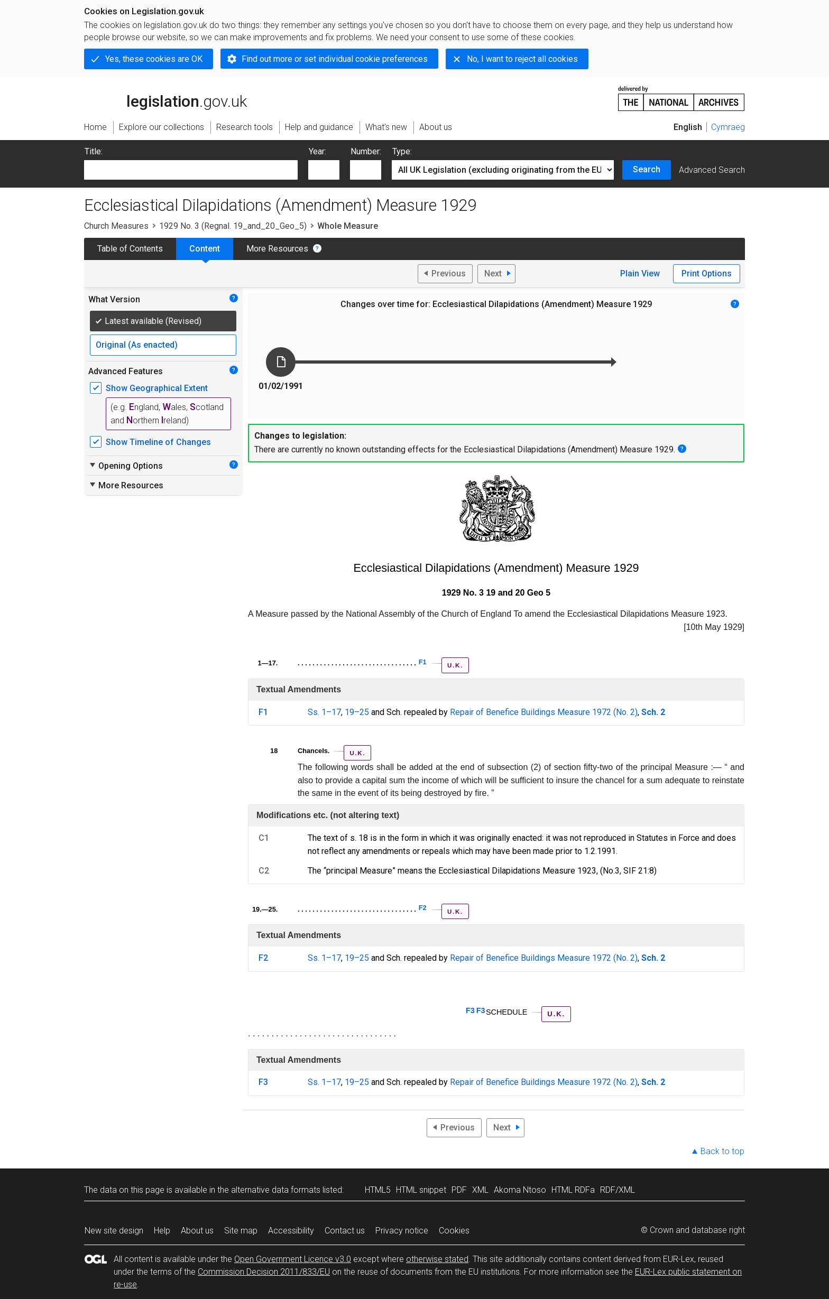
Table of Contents (130, 249)
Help (162, 1231)
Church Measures (116, 226)
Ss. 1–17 (324, 712)
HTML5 (378, 1190)
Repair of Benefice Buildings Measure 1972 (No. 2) (544, 712)
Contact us (345, 1231)
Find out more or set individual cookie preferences (335, 59)
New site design (114, 1231)
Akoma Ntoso (520, 1190)
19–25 (357, 712)
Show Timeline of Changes (158, 442)
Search (646, 169)
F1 (423, 662)
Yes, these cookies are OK (153, 59)
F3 (470, 1010)
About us (197, 1231)
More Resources (277, 249)
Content (204, 249)
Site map (240, 1231)
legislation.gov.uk (165, 98)
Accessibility (291, 1231)
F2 (423, 908)
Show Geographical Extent (157, 388)
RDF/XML (617, 1190)
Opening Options (125, 465)
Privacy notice (401, 1231)
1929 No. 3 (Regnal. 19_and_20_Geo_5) (233, 226)
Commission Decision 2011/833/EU (264, 1272)
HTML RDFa (573, 1190)
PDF (459, 1190)
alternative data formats (275, 1190)
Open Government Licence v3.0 (292, 1259)
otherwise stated (437, 1259)
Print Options (706, 273)
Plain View (640, 273)
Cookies (454, 1231)
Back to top (722, 1151)
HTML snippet (421, 1190)
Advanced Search (712, 170)
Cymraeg (728, 127)
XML (480, 1190)
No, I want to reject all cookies (522, 59)
